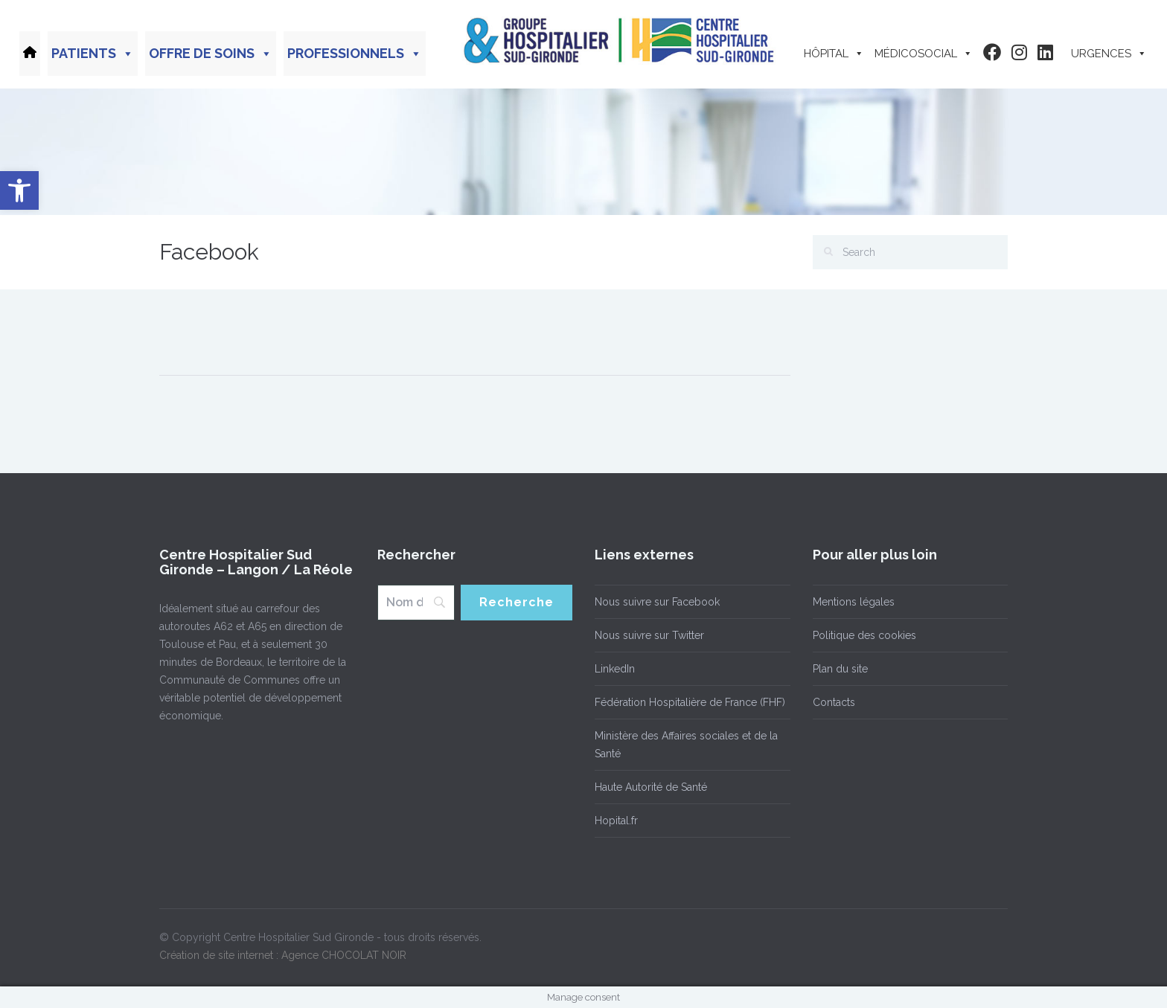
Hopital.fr (616, 820)
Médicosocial (924, 53)
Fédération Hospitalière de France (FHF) (690, 702)
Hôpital (834, 53)
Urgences (1109, 53)
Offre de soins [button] (210, 53)
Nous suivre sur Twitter (649, 635)
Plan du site (840, 669)
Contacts (834, 702)
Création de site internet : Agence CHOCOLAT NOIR (282, 955)
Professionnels (354, 53)
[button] (19, 190)
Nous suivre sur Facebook (657, 602)
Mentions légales (854, 602)
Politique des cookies (864, 635)
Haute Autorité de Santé (651, 787)
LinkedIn (615, 669)
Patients (92, 53)
